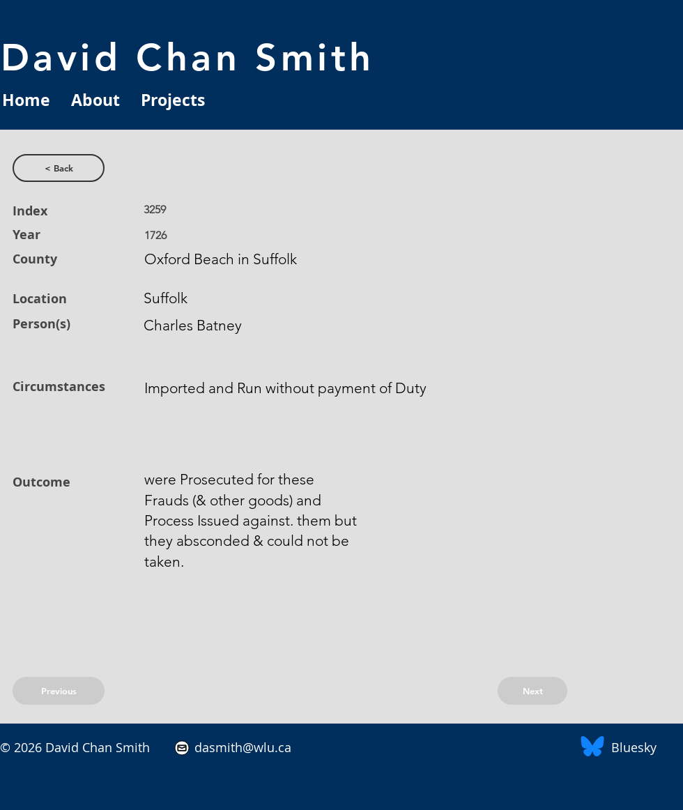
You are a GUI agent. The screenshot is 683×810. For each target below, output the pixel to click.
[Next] (532, 691)
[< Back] (59, 168)
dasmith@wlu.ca (241, 747)
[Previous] (59, 691)
